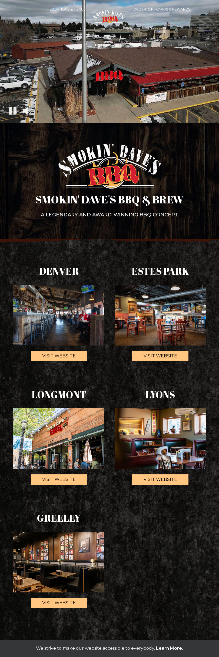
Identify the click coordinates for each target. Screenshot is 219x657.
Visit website (53, 357)
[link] (109, 19)
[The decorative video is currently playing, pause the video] (13, 112)
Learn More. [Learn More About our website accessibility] (169, 648)
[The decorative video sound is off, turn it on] (25, 111)
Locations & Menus (67, 9)
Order (139, 9)
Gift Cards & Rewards (169, 9)
